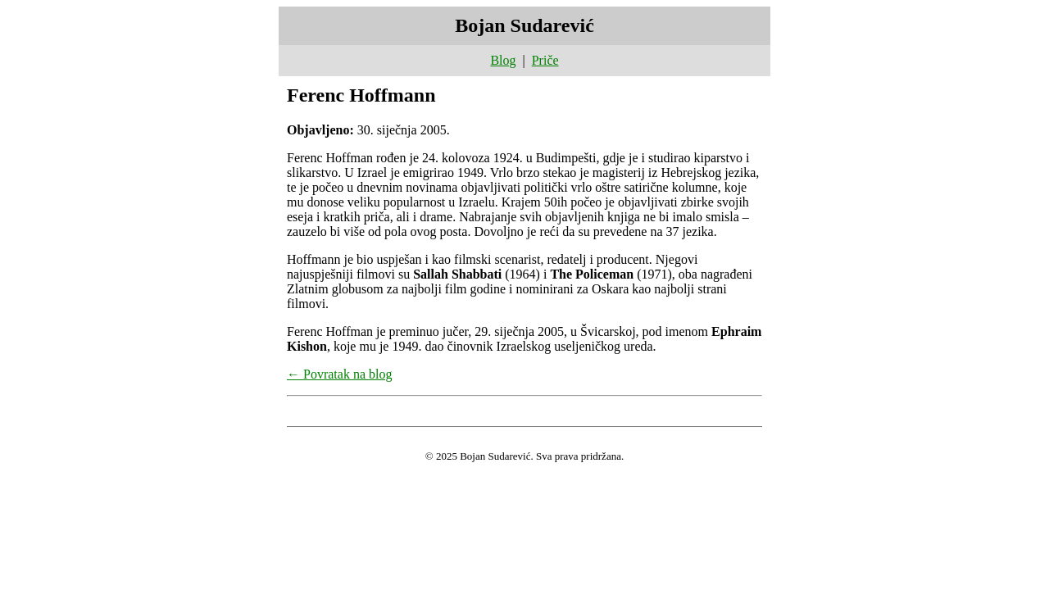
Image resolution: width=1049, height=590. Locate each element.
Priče (545, 60)
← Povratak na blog (339, 374)
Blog (502, 60)
